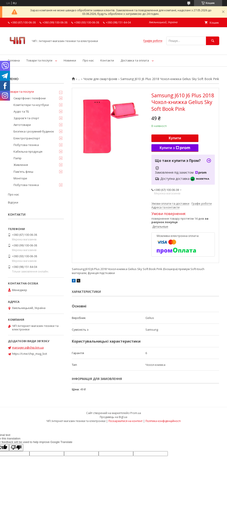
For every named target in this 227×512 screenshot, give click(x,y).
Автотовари (22, 125)
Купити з (175, 148)
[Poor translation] (16, 447)
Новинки (70, 60)
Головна (14, 60)
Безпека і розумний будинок (34, 131)
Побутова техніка (26, 145)
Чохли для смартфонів (100, 79)
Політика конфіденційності (163, 421)
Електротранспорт (27, 138)
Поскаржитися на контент (125, 421)
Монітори (20, 178)
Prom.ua (135, 413)
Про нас (88, 60)
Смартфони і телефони (30, 98)
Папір (18, 158)
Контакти (107, 60)
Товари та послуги (39, 60)
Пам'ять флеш (23, 172)
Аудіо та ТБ (21, 111)
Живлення (21, 165)
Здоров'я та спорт (26, 118)
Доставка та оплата (135, 60)
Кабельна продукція (28, 151)
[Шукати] (212, 40)
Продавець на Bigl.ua (113, 417)
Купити (175, 138)
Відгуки (13, 202)
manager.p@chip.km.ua (28, 347)
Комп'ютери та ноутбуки (31, 105)
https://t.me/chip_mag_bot (29, 353)
